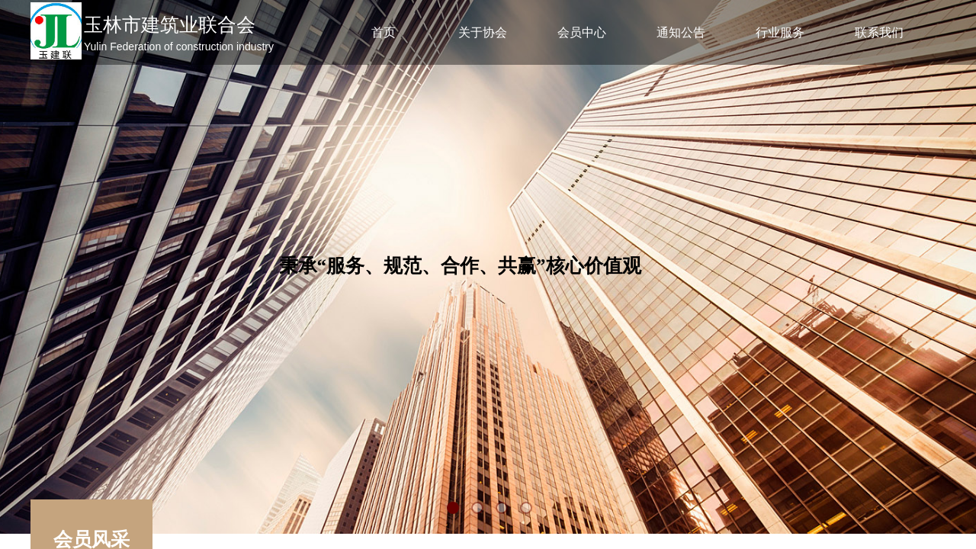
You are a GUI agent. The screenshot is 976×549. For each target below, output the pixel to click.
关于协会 (482, 32)
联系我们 (879, 32)
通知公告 (681, 32)
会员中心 (581, 32)
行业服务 (780, 32)
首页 (383, 32)
